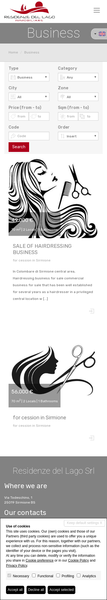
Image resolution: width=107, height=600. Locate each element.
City (13, 88)
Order (64, 127)
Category (67, 68)
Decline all (36, 590)
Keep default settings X (84, 523)
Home (13, 52)
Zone (63, 88)
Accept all (15, 590)
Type (13, 68)
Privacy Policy (16, 566)
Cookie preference (40, 560)
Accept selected (61, 590)
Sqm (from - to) (73, 107)
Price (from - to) (25, 107)
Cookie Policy (78, 560)
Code (14, 127)
